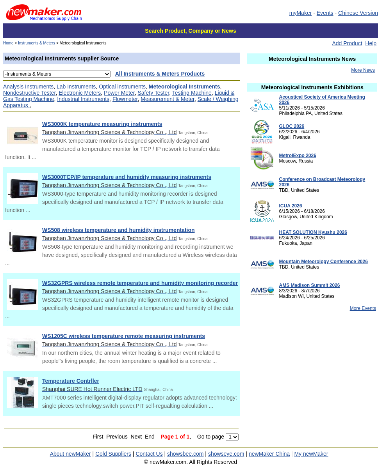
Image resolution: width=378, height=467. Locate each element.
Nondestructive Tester (29, 93)
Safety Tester (153, 93)
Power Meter (119, 93)
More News (363, 70)
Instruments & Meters (36, 43)
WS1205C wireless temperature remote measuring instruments (123, 336)
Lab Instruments (76, 86)
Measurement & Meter (167, 99)
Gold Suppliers (113, 454)
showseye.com (226, 454)
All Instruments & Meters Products (160, 74)
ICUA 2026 (290, 206)
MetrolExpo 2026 (297, 155)
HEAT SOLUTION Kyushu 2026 (313, 232)
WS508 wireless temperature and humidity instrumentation (118, 230)
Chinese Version (358, 13)
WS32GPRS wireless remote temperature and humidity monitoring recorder (140, 283)
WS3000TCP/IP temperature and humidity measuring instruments (126, 177)
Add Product (347, 43)
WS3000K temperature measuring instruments (102, 124)
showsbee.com (185, 454)
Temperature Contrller (70, 381)
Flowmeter (125, 99)
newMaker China (269, 454)
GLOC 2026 (291, 126)
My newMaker (311, 454)
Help (370, 43)
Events (325, 13)
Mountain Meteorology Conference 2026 (323, 261)
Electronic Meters (80, 93)
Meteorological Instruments (184, 86)
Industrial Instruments (83, 99)
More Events (363, 308)
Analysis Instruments (28, 86)
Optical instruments (122, 86)
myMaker (300, 13)
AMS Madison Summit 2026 (309, 285)
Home (8, 43)
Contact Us (149, 454)
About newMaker (70, 454)
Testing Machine (192, 93)
